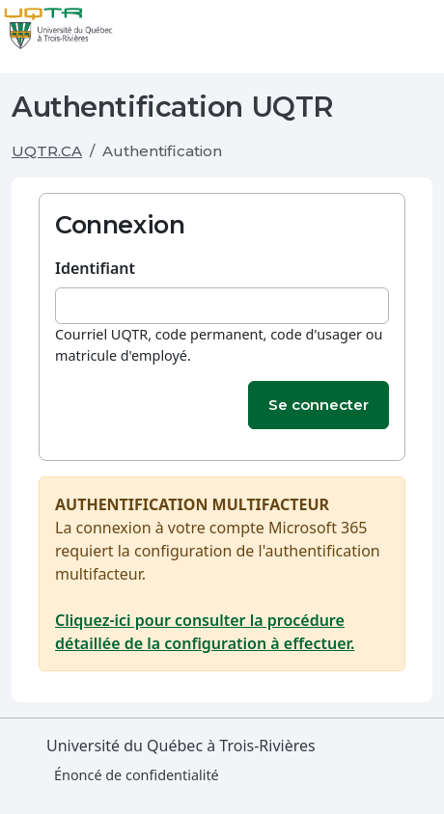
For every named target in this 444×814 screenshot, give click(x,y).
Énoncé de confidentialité (136, 775)
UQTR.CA (47, 151)
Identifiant (95, 268)
